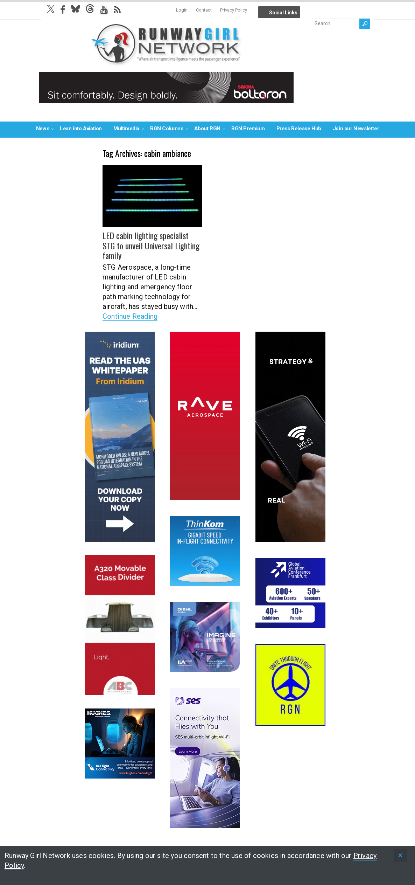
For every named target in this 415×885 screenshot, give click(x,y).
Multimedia (126, 128)
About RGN (207, 128)
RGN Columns (166, 128)
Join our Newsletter (356, 128)
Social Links (283, 12)
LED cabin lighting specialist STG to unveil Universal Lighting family (151, 245)
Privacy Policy (233, 10)
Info (307, 10)
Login (182, 10)
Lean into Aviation (81, 128)
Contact (204, 10)
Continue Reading (130, 316)
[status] (400, 855)
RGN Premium (248, 128)
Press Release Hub (298, 128)
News (42, 128)
